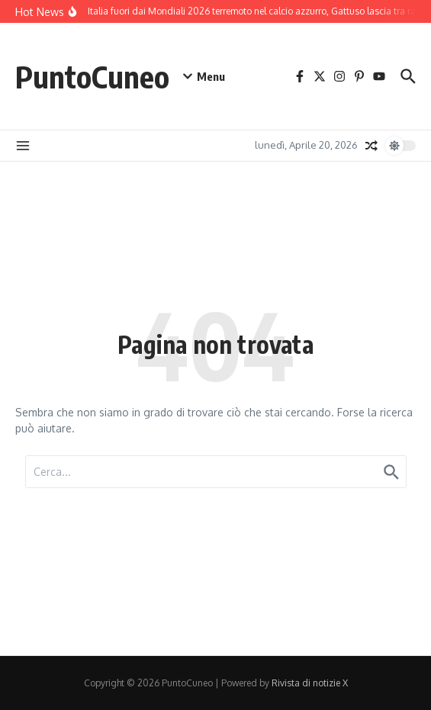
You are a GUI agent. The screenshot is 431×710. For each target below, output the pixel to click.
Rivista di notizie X (310, 683)
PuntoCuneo (92, 76)
